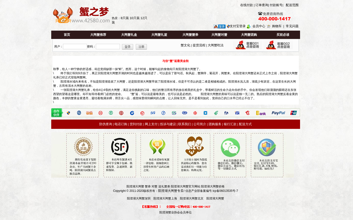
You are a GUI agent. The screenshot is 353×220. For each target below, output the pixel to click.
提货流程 (199, 45)
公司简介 (199, 124)
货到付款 (136, 124)
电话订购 (120, 124)
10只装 (135, 18)
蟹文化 (185, 45)
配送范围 (292, 5)
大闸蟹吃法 (216, 45)
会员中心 (258, 26)
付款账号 (276, 5)
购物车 (277, 26)
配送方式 (245, 124)
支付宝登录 (238, 26)
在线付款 (246, 5)
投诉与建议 (168, 124)
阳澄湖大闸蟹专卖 (171, 191)
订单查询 (261, 5)
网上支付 (151, 124)
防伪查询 (105, 124)
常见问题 (292, 26)
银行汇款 (230, 124)
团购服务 (215, 124)
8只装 (125, 18)
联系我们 (184, 124)
